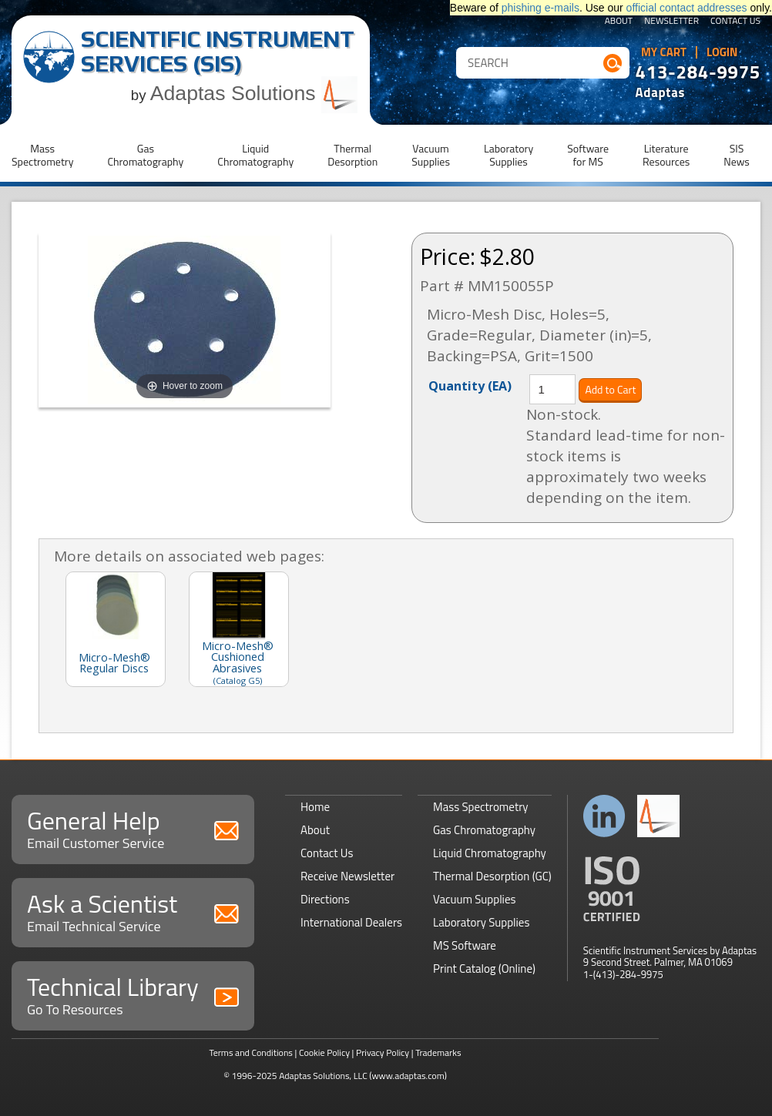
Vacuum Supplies (474, 899)
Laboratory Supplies (481, 922)
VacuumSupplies (430, 154)
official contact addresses (686, 8)
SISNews (736, 154)
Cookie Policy (324, 1052)
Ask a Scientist (133, 911)
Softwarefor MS (588, 154)
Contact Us (735, 21)
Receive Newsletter (347, 876)
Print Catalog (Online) (484, 968)
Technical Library (133, 994)
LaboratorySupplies (508, 154)
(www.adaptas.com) (408, 1075)
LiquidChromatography (255, 154)
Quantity (470, 385)
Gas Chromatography (484, 830)
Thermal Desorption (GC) (492, 876)
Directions (325, 899)
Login (722, 52)
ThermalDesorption (352, 154)
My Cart (663, 52)
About (619, 21)
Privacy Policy (382, 1052)
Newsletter (671, 21)
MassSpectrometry (42, 154)
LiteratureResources (666, 154)
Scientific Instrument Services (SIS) (217, 51)
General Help (133, 827)
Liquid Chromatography (489, 853)
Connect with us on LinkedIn (604, 816)
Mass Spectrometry (481, 807)
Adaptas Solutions (254, 93)
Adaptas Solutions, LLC (323, 1075)
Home (315, 807)
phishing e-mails (540, 8)
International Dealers (351, 922)
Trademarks (438, 1052)
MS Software (464, 945)
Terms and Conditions (251, 1052)
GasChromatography (145, 154)
